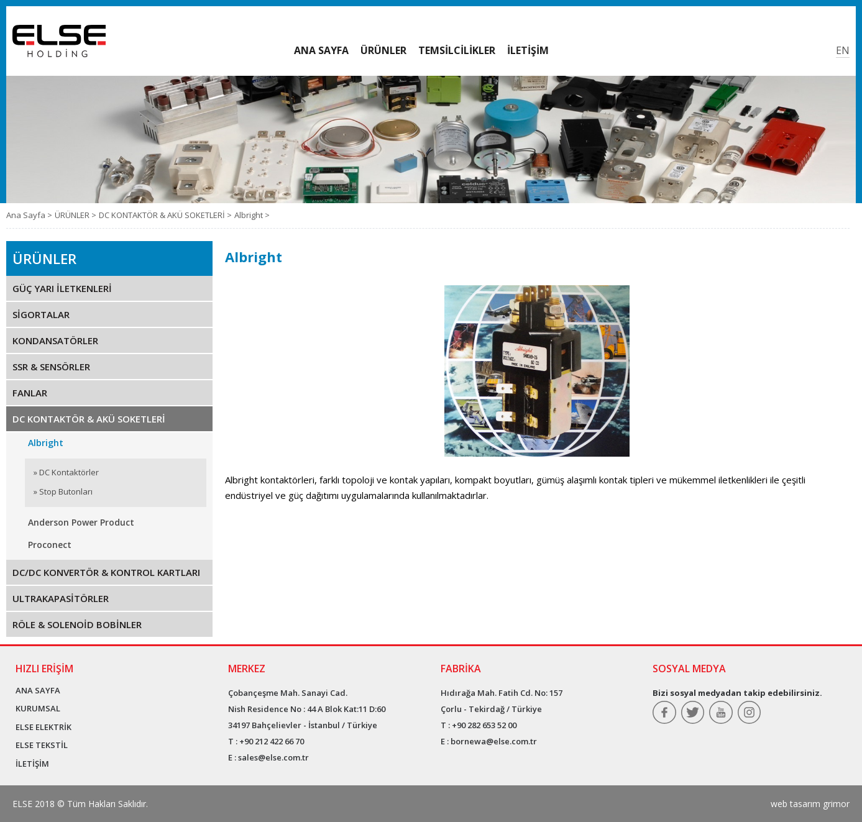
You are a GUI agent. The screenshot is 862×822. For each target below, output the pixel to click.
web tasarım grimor (810, 804)
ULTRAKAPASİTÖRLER (60, 598)
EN (843, 50)
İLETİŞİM (32, 763)
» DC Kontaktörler (66, 472)
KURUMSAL (38, 708)
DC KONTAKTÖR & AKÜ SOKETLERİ (88, 419)
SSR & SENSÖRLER (51, 366)
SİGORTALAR (41, 314)
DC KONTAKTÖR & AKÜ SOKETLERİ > (165, 215)
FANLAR (29, 392)
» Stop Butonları (63, 491)
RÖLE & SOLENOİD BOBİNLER (77, 624)
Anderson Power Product (81, 522)
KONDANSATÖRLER (55, 340)
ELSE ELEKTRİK (43, 727)
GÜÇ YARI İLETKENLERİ (62, 288)
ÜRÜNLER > (75, 215)
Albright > (252, 215)
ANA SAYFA (38, 690)
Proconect (49, 544)
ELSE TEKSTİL (42, 745)
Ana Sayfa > (29, 215)
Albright (45, 443)
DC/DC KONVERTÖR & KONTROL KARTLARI (106, 572)
